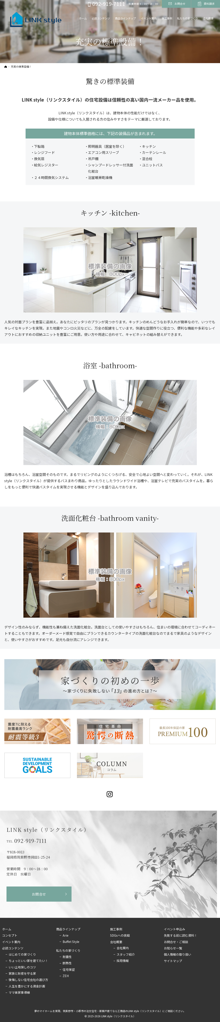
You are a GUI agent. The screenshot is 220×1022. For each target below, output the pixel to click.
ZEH (66, 976)
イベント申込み (174, 929)
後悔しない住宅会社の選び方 (28, 980)
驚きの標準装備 (110, 81)
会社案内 (123, 948)
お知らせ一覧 (173, 948)
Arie (65, 935)
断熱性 (67, 963)
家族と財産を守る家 (22, 974)
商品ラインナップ (68, 929)
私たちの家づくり (68, 951)
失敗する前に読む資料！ (180, 935)
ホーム (6, 929)
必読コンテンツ (12, 948)
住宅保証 (69, 970)
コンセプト (9, 935)
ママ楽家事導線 (19, 993)
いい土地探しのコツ (22, 967)
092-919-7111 (30, 840)
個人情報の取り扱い (177, 955)
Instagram (110, 794)
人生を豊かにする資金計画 (27, 986)
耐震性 (67, 957)
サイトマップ (173, 961)
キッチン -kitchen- (110, 213)
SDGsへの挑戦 (120, 935)
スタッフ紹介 (126, 955)
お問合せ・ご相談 (176, 942)
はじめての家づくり (22, 955)
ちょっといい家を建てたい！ (28, 961)
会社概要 (116, 942)
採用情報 (123, 961)
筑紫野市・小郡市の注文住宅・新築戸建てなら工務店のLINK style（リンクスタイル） (112, 1011)
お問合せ (39, 894)
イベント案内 (11, 942)
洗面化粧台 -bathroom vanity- (110, 518)
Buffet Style (71, 942)
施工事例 (116, 929)
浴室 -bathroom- (110, 365)
